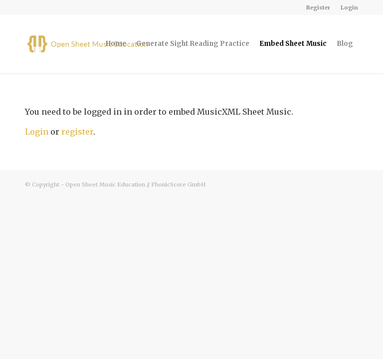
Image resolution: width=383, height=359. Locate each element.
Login (349, 7)
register (77, 132)
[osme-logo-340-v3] (89, 43)
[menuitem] (318, 7)
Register (318, 7)
